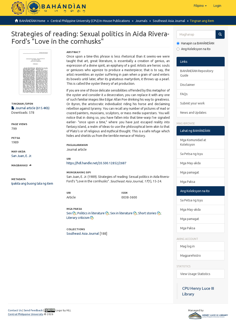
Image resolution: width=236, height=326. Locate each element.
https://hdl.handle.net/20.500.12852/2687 (96, 163)
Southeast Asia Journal (167, 21)
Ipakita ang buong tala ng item (32, 183)
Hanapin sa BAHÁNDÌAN (195, 43)
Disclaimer (187, 85)
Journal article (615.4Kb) (30, 108)
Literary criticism (77, 218)
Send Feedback (33, 310)
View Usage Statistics (195, 274)
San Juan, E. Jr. (21, 156)
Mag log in (187, 246)
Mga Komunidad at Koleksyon (193, 142)
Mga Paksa (187, 182)
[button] (200, 5)
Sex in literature (121, 213)
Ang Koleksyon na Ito (194, 49)
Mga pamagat (189, 172)
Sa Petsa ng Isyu (191, 154)
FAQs (184, 94)
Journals (140, 21)
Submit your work (192, 103)
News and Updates (193, 112)
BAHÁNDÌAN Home (32, 21)
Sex (69, 213)
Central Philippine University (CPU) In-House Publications (89, 21)
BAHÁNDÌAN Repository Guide (196, 73)
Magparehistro (190, 255)
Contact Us (15, 310)
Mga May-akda (190, 163)
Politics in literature (91, 213)
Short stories (147, 213)
